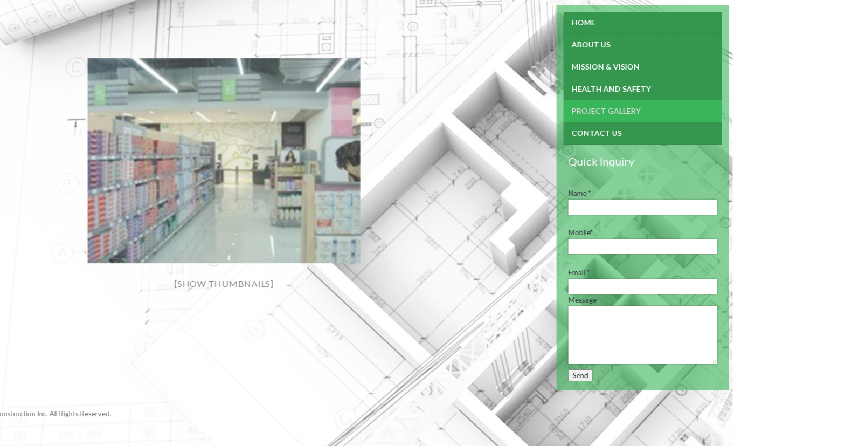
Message (526, 300)
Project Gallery (549, 110)
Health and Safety (554, 88)
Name (523, 193)
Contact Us (540, 133)
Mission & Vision (549, 66)
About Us (534, 44)
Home (527, 22)
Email (522, 272)
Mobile (524, 232)
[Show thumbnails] (167, 283)
